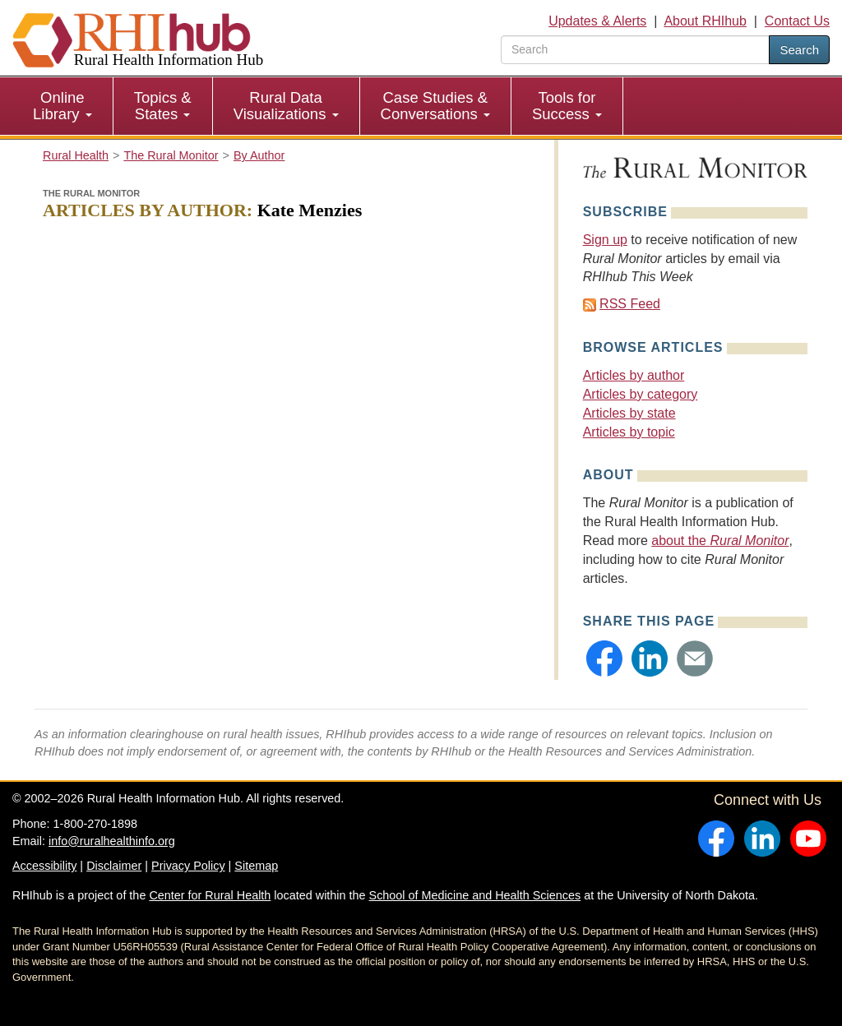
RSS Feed (629, 304)
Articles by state (629, 413)
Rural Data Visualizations (286, 105)
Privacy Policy (188, 865)
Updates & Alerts (597, 21)
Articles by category (640, 394)
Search (799, 50)
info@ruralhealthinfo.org (112, 841)
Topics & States (163, 105)
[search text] (635, 49)
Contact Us (797, 21)
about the (720, 541)
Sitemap (256, 865)
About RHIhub (705, 21)
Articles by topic (629, 432)
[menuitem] (62, 106)
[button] (604, 658)
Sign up (605, 240)
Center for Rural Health (210, 895)
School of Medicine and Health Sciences (475, 895)
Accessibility (44, 865)
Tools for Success (567, 105)
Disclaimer (113, 865)
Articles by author (634, 375)
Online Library (62, 105)
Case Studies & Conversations (435, 105)
